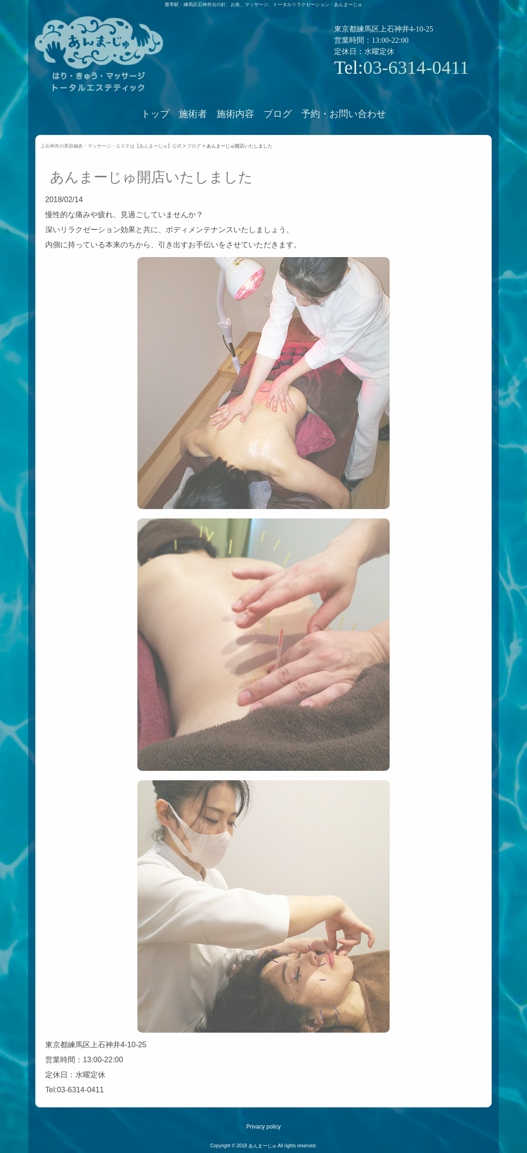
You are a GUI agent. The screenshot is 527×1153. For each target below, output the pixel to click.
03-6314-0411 (416, 67)
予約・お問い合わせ (343, 114)
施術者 (193, 114)
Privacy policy (263, 1126)
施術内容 (235, 114)
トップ (155, 114)
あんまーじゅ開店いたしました (151, 177)
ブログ (278, 114)
